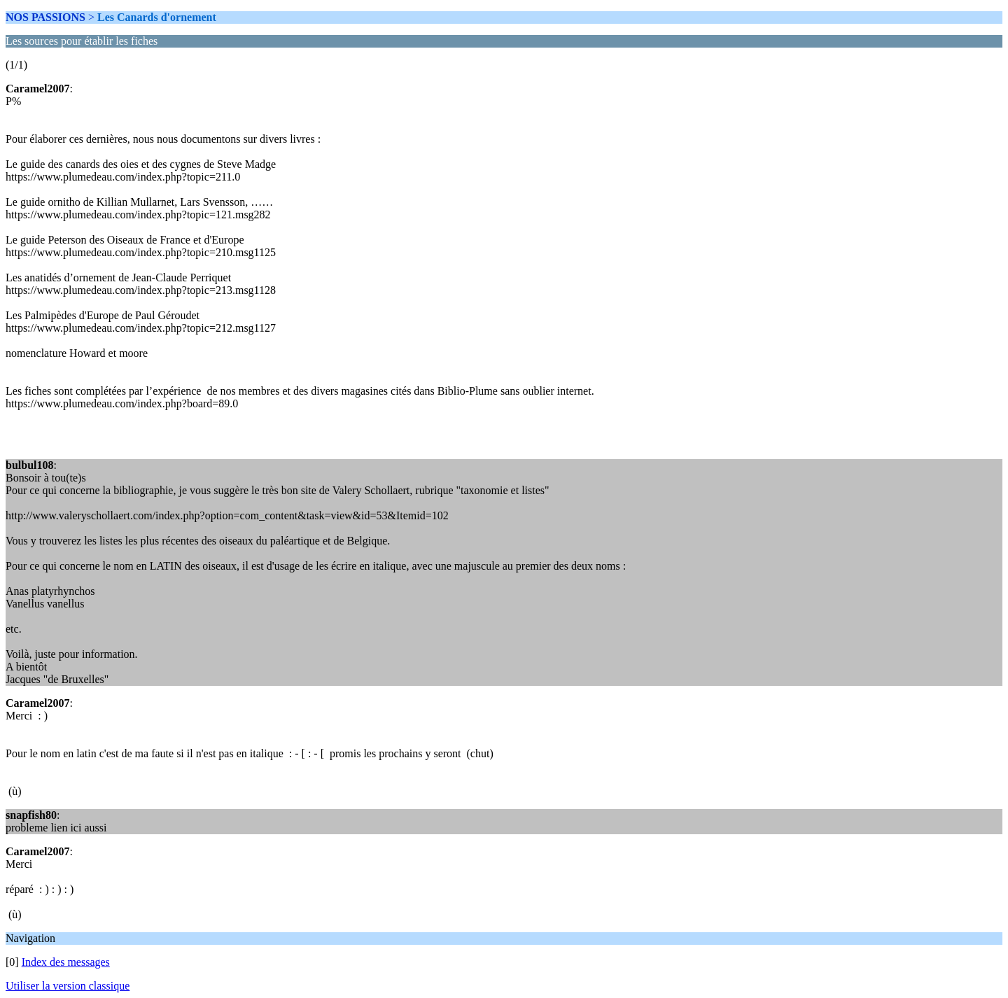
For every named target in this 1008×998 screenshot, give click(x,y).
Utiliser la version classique (68, 986)
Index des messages (66, 962)
